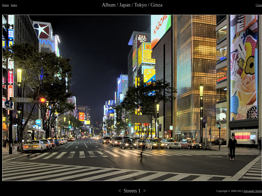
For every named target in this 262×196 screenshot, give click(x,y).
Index (14, 5)
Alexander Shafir (252, 190)
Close (259, 5)
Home (5, 5)
